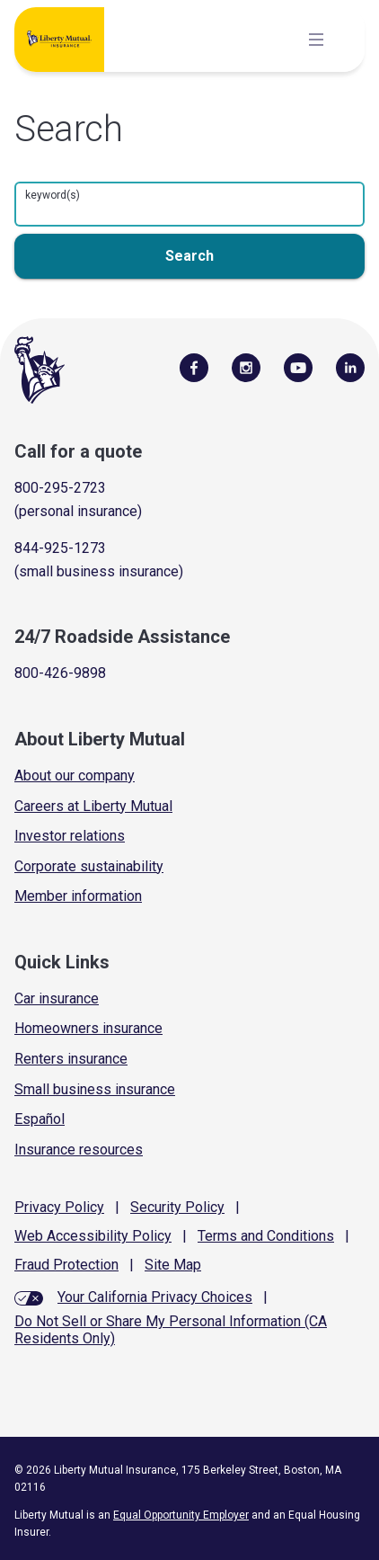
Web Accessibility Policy (93, 1235)
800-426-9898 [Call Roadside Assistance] (60, 673)
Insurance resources (78, 1149)
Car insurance (56, 998)
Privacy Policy (59, 1207)
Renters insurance (71, 1058)
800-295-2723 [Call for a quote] (60, 487)
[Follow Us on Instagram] (246, 367)
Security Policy (177, 1207)
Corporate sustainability (88, 866)
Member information (78, 896)
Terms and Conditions (266, 1235)
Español (39, 1119)
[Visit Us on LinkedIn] (350, 367)
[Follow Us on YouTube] (298, 367)
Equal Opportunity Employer (181, 1515)
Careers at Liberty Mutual (93, 806)
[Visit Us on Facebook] (194, 367)
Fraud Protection (66, 1264)
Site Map (173, 1264)
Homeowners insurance (88, 1028)
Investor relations (69, 835)
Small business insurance (94, 1089)
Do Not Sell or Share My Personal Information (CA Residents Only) (170, 1330)
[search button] (189, 256)
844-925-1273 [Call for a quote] (60, 548)
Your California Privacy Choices (154, 1297)
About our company (74, 775)
